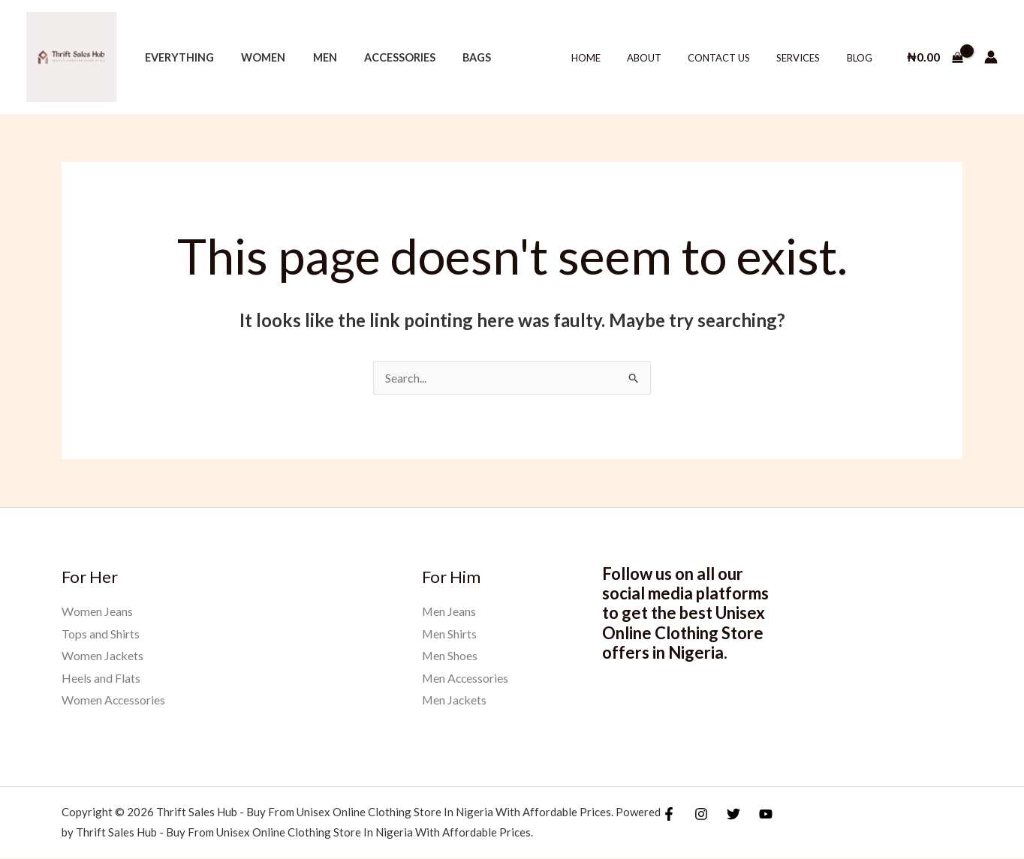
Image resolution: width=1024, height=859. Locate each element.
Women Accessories (114, 700)
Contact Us (736, 58)
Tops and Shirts (101, 633)
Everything (176, 57)
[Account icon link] (991, 57)
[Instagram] (701, 814)
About (668, 58)
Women (255, 57)
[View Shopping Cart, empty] (934, 57)
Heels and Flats (101, 678)
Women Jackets (103, 655)
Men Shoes (450, 655)
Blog (862, 58)
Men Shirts (449, 633)
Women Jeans (97, 611)
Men (311, 57)
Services (808, 58)
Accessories (380, 57)
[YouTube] (766, 814)
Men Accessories (466, 678)
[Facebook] (669, 814)
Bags (452, 57)
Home (616, 58)
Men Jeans (449, 611)
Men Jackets (455, 700)
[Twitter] (733, 814)
